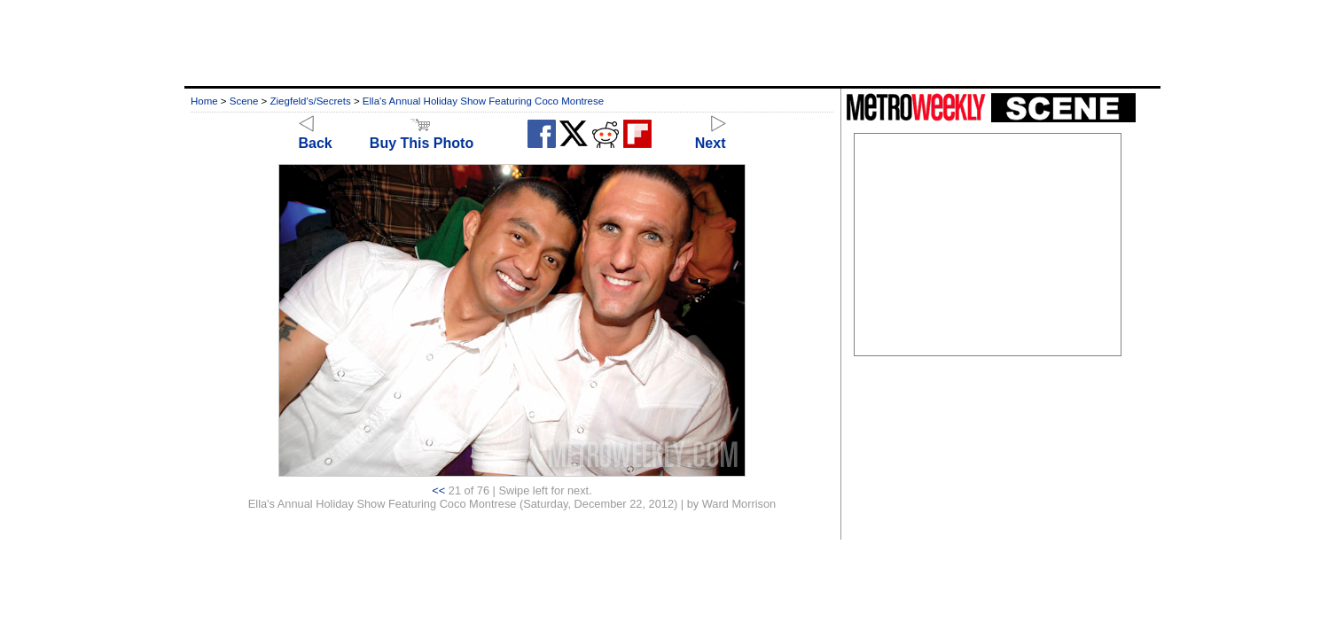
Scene (244, 101)
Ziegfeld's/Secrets (310, 101)
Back (315, 135)
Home (204, 101)
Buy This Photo (421, 135)
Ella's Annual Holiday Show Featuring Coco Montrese (483, 101)
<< (438, 490)
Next (710, 135)
